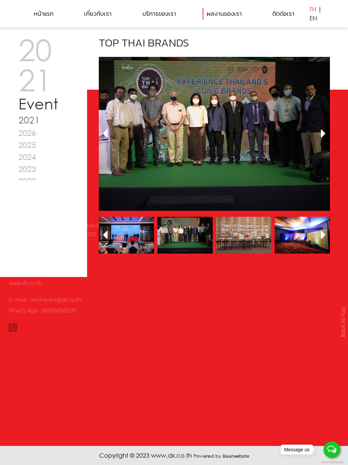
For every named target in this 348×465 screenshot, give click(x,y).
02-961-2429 (31, 239)
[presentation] (105, 134)
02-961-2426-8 (34, 228)
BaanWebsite (332, 462)
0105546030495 (51, 217)
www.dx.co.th (25, 250)
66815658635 (59, 277)
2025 (27, 145)
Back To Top (343, 321)
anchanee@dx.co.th (55, 266)
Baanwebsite (236, 456)
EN (313, 18)
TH (312, 9)
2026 (27, 132)
